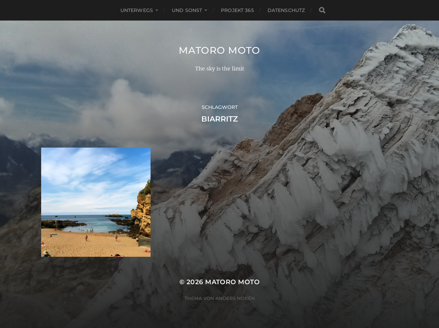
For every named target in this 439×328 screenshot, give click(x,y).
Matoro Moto (219, 50)
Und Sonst (187, 10)
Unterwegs (136, 10)
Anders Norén (235, 298)
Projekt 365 (237, 10)
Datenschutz (286, 10)
